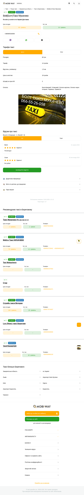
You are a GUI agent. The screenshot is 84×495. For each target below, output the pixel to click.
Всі (22, 138)
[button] (65, 109)
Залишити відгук (22, 170)
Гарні (61, 138)
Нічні (61, 52)
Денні (22, 52)
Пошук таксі (14, 9)
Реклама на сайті (32, 419)
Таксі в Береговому (39, 9)
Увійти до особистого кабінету (42, 413)
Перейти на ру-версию (42, 483)
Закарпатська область (25, 9)
